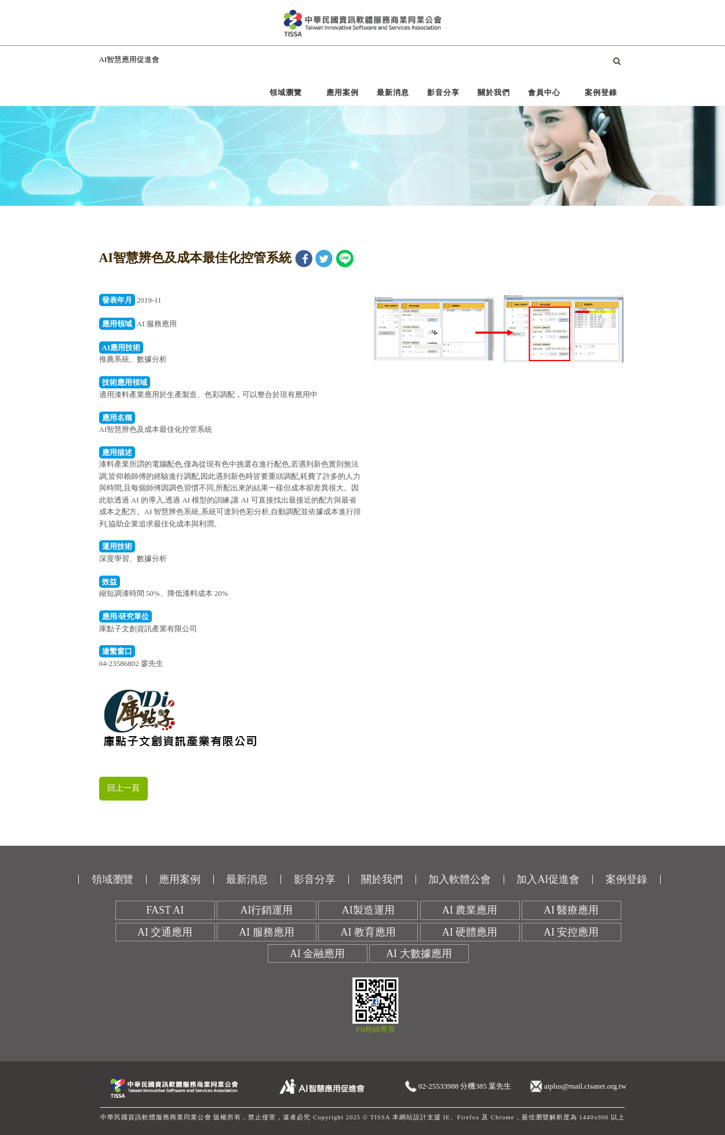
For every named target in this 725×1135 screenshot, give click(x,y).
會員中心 (544, 92)
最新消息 (393, 92)
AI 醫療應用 (571, 910)
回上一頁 (123, 788)
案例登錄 (601, 92)
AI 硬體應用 (470, 932)
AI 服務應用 (266, 932)
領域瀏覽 (285, 92)
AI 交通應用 (165, 932)
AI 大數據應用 (419, 953)
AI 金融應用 (317, 953)
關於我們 (494, 92)
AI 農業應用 (470, 910)
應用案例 (342, 92)
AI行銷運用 (267, 910)
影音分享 (443, 92)
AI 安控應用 (571, 932)
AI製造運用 (368, 910)
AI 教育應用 (368, 932)
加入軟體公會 (459, 879)
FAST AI (165, 910)
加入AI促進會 (548, 879)
